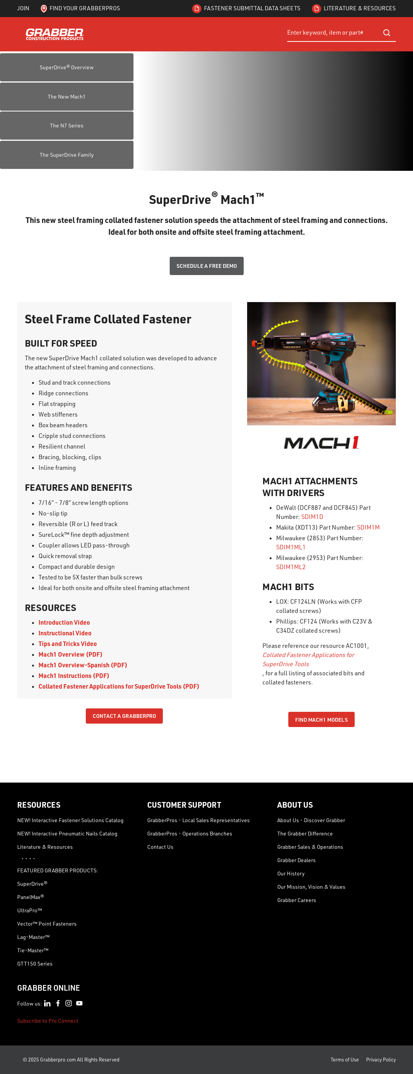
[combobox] (341, 33)
